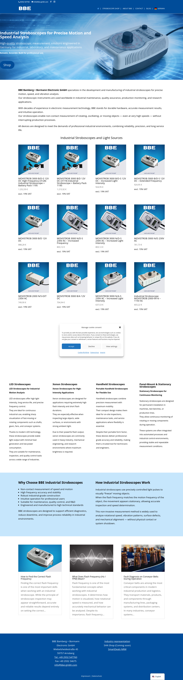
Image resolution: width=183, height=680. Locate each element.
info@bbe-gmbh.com (65, 665)
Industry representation (117, 641)
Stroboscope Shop (110, 9)
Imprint (102, 353)
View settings (111, 346)
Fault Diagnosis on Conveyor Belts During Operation (141, 577)
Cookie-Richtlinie (83, 353)
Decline (91, 346)
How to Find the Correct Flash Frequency (36, 577)
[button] (120, 327)
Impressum (85, 676)
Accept (71, 346)
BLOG (148, 9)
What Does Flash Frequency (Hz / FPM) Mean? (89, 577)
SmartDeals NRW (117, 649)
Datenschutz (94, 353)
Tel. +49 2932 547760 (65, 657)
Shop (7, 65)
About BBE (127, 9)
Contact (139, 9)
